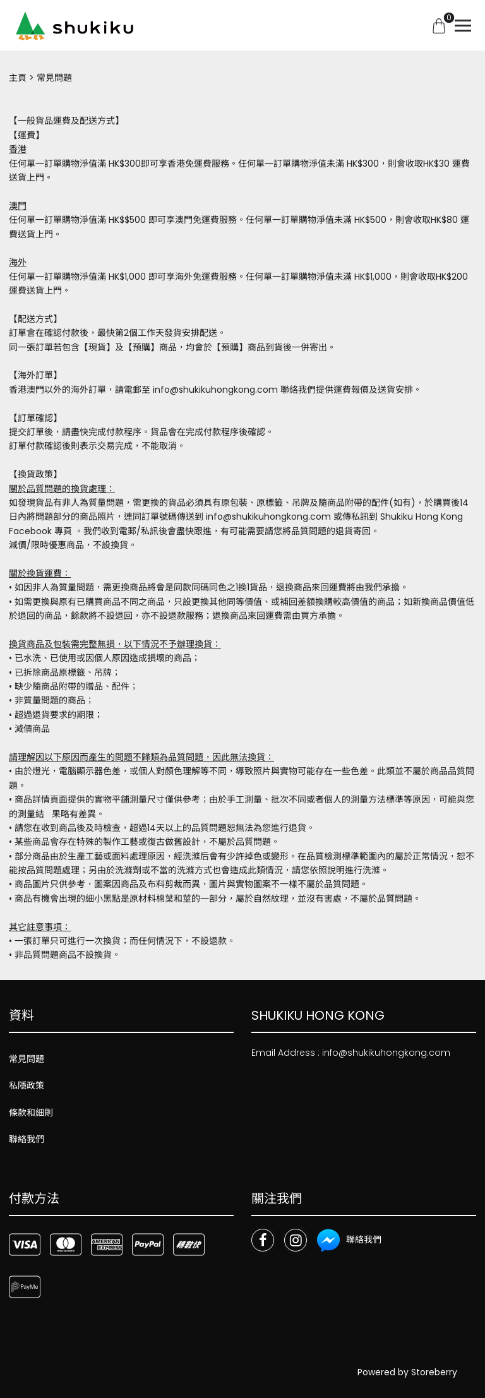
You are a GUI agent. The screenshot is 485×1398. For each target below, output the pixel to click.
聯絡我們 (26, 1139)
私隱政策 (26, 1085)
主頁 (18, 77)
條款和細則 (31, 1112)
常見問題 (26, 1059)
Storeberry (434, 1372)
